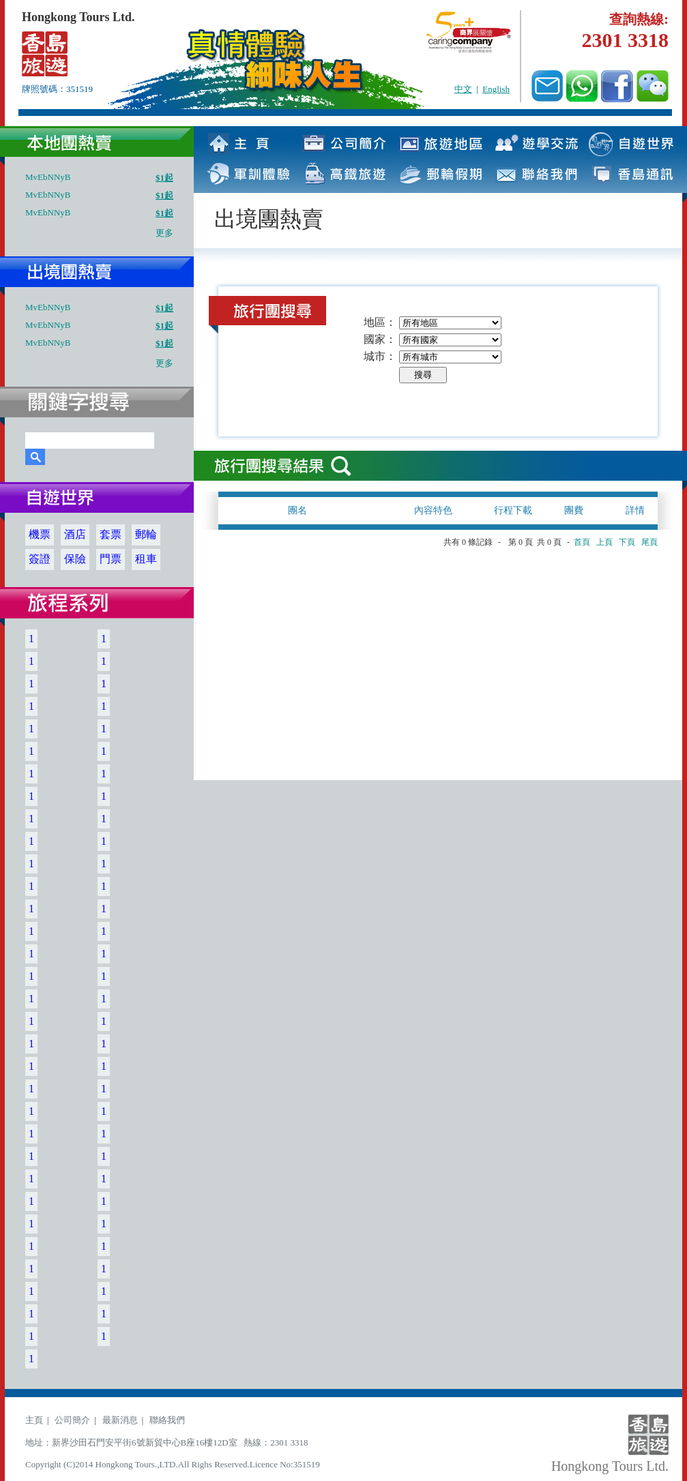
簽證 (39, 559)
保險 (75, 559)
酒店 (75, 534)
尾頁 (649, 542)
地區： (380, 322)
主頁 (34, 1420)
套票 (110, 534)
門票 (110, 559)
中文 (463, 89)
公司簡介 (72, 1420)
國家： (380, 339)
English (496, 89)
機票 (39, 534)
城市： (380, 356)
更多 (164, 233)
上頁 (604, 542)
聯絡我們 (167, 1420)
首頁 (582, 542)
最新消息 (120, 1420)
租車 (146, 559)
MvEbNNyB (47, 177)
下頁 (627, 542)
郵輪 (146, 534)
